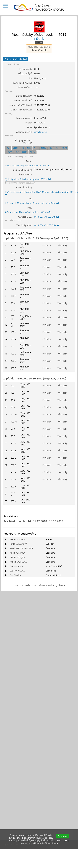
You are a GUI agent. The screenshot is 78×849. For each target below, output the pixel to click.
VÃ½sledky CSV (25, 216)
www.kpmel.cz (40, 132)
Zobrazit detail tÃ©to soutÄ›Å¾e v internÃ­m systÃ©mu (39, 585)
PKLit (22, 148)
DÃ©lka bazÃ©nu (24, 87)
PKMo (43, 148)
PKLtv (36, 148)
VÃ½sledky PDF (25, 174)
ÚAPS (64, 148)
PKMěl (17, 152)
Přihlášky (46, 245)
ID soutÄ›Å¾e (25, 69)
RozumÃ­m (63, 836)
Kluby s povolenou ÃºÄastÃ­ (23, 141)
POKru (32, 152)
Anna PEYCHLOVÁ (18, 561)
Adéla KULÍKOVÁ (17, 552)
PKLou (57, 148)
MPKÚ (15, 148)
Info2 (29, 207)
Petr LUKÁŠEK (16, 566)
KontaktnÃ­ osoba (24, 118)
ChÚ (8, 148)
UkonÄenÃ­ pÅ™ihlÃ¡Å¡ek (20, 105)
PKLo (29, 148)
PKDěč (9, 152)
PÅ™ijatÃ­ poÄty (24, 187)
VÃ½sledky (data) (24, 225)
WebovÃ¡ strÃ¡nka (24, 132)
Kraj (30, 78)
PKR (50, 148)
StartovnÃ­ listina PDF (22, 170)
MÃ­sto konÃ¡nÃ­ (25, 73)
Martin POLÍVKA (17, 539)
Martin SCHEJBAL (18, 557)
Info (30, 198)
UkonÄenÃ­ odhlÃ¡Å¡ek (21, 109)
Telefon (28, 122)
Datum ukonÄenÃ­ (23, 100)
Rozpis (29, 161)
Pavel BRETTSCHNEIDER (21, 548)
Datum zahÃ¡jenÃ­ (24, 95)
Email (29, 127)
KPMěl (24, 152)
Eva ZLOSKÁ (15, 575)
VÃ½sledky (62, 245)
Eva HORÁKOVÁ (17, 570)
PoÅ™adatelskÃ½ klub (22, 82)
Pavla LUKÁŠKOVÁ (18, 543)
